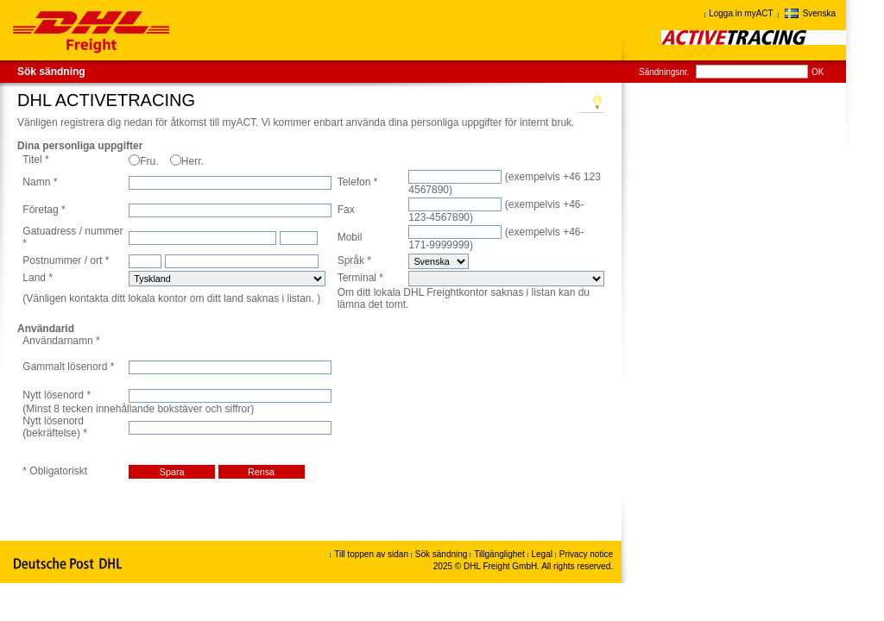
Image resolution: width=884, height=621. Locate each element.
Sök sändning (51, 72)
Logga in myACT (741, 13)
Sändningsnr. (664, 72)
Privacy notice (586, 554)
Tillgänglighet (500, 554)
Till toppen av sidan (371, 554)
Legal (543, 554)
